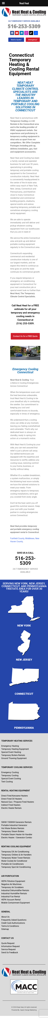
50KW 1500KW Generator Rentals (16, 822)
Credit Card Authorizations (13, 923)
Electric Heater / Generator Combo (16, 837)
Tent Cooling (7, 781)
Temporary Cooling (9, 775)
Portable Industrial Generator (14, 825)
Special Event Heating (11, 752)
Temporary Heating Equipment (15, 749)
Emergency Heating (10, 746)
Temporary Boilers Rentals (13, 755)
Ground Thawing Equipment (14, 758)
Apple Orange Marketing (28, 1010)
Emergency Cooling (10, 772)
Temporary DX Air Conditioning (15, 851)
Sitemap (5, 929)
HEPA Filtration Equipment (13, 881)
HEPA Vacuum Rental (11, 899)
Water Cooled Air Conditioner (14, 861)
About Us (5, 917)
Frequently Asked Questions (13, 920)
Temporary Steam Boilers (12, 831)
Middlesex (29, 538)
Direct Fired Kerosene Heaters (14, 796)
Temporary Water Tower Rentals (15, 858)
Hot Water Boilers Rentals (12, 828)
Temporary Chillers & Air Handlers (16, 855)
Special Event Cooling (11, 778)
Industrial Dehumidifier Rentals (15, 890)
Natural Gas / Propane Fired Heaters (17, 802)
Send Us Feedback (9, 952)
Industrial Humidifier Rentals (14, 893)
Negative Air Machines (11, 884)
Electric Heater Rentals (11, 808)
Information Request (10, 946)
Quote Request (7, 943)
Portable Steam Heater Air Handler (16, 834)
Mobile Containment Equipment (15, 903)
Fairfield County (17, 538)
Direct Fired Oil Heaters (11, 799)
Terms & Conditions (10, 926)
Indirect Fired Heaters (10, 805)
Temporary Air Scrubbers (12, 887)
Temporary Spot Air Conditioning (16, 867)
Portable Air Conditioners (12, 864)
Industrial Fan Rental (10, 896)
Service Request (8, 949)
